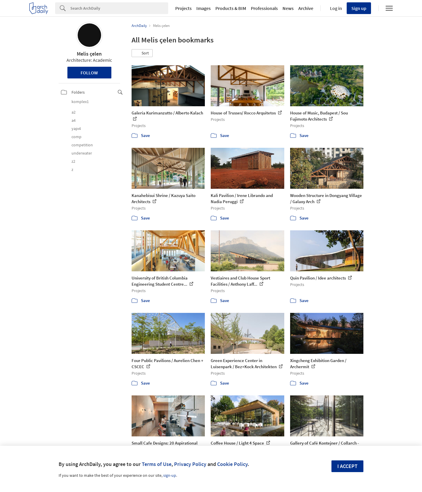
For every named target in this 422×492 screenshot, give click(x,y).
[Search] (119, 8)
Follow (89, 73)
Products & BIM (230, 8)
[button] (142, 53)
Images (203, 8)
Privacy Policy (190, 464)
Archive (305, 8)
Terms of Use (156, 464)
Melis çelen (89, 53)
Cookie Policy (232, 464)
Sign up (358, 8)
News (288, 8)
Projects (183, 8)
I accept (347, 466)
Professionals (264, 8)
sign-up (169, 475)
